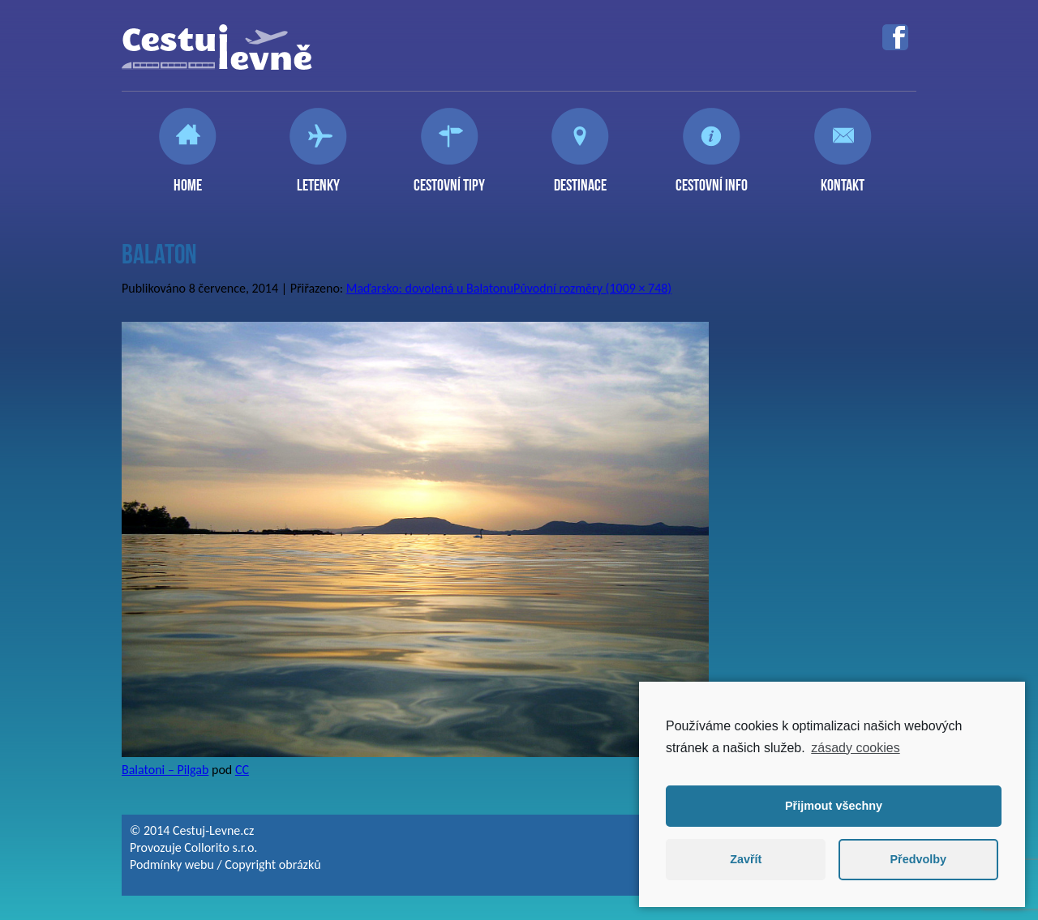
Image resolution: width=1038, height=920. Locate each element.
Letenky (318, 178)
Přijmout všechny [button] (833, 805)
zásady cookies (855, 748)
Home (188, 178)
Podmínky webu (172, 864)
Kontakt (842, 178)
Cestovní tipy (449, 178)
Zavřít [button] (745, 859)
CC (242, 769)
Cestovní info (712, 178)
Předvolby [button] (918, 859)
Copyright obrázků (272, 864)
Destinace (580, 178)
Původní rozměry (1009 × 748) (592, 288)
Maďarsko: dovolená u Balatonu (429, 288)
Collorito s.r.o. (220, 847)
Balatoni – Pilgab (165, 769)
